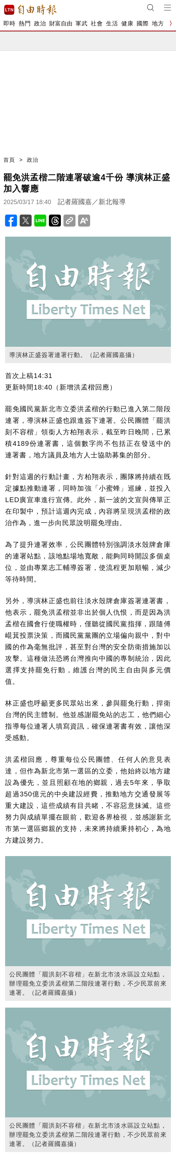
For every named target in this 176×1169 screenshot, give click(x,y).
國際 (142, 23)
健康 (127, 23)
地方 (158, 23)
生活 (112, 23)
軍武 (81, 23)
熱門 (25, 23)
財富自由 (60, 23)
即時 (9, 23)
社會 (97, 23)
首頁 (9, 160)
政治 (40, 23)
